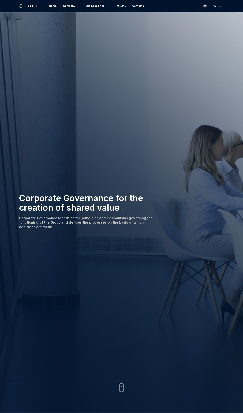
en (217, 6)
